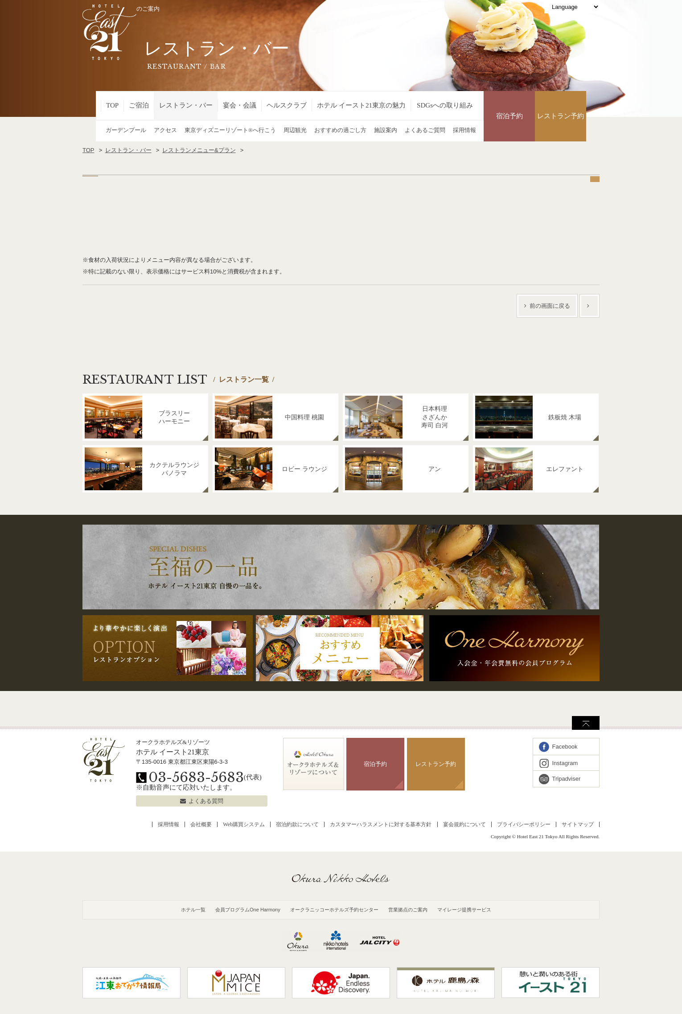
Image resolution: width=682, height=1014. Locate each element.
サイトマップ (578, 824)
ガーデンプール (126, 130)
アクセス (165, 130)
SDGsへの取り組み (445, 105)
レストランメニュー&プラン (199, 150)
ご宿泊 (139, 105)
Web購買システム (244, 824)
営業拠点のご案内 (407, 909)
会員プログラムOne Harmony (247, 909)
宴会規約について (464, 824)
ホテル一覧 (193, 909)
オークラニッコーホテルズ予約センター (334, 909)
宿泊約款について (297, 824)
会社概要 (201, 824)
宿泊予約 (509, 116)
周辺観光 (295, 130)
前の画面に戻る (550, 305)
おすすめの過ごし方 (340, 130)
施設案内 (385, 130)
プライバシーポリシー (524, 824)
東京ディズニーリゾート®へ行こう (230, 130)
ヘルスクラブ (287, 105)
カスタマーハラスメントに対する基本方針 (380, 824)
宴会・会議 (239, 105)
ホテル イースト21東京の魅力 (361, 105)
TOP (112, 105)
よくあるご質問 (425, 130)
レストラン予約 (560, 116)
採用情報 (464, 130)
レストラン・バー (186, 105)
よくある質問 (206, 801)
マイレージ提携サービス (464, 909)
